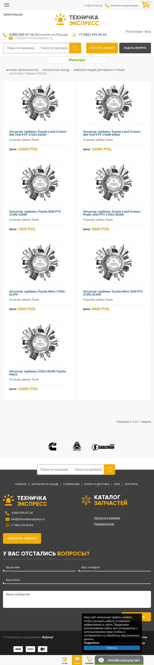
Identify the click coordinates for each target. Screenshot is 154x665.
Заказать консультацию (124, 5)
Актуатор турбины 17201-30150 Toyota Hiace (37, 373)
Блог (117, 484)
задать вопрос (135, 47)
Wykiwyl (47, 637)
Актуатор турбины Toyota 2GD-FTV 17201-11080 (35, 213)
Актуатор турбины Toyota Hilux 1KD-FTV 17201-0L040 (113, 293)
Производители (104, 524)
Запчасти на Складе (45, 484)
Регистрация (134, 31)
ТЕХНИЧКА (84, 20)
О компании (71, 484)
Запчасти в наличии (107, 518)
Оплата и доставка (96, 484)
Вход (148, 31)
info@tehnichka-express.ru (33, 38)
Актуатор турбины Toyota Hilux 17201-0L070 (37, 293)
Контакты (131, 484)
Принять (112, 647)
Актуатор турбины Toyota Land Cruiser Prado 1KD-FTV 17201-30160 (111, 213)
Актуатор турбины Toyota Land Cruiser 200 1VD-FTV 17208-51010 (111, 133)
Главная (20, 484)
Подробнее (91, 642)
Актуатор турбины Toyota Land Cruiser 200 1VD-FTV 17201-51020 (38, 133)
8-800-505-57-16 (22, 512)
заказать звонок (102, 47)
